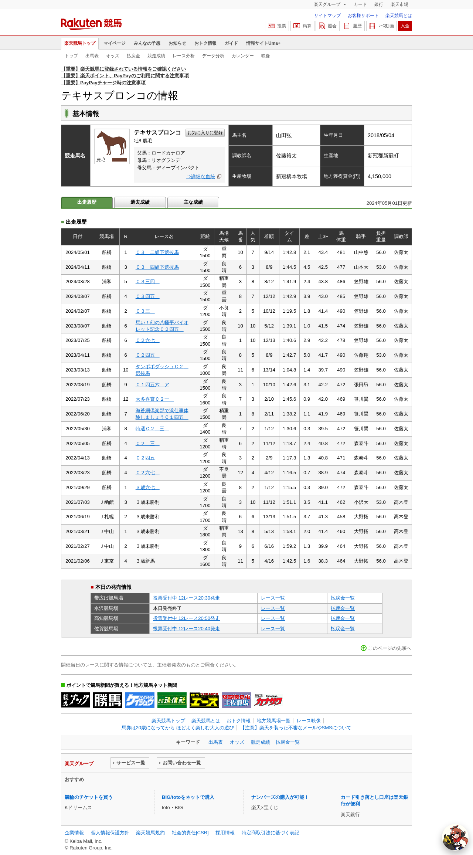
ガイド (231, 43)
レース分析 (184, 55)
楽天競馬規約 (150, 832)
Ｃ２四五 (148, 355)
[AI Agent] (455, 837)
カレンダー (243, 55)
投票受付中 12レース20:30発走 (186, 598)
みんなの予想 (147, 43)
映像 (265, 55)
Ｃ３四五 (148, 296)
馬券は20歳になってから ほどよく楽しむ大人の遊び (178, 727)
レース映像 (309, 720)
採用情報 (225, 832)
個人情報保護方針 (110, 832)
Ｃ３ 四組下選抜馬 (157, 267)
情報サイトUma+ (263, 43)
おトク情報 (205, 43)
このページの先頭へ (389, 648)
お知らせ (177, 43)
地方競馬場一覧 (273, 720)
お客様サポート (363, 15)
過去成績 (140, 202)
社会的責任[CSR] (190, 832)
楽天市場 (399, 4)
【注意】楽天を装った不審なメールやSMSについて (295, 727)
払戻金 (133, 55)
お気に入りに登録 (205, 132)
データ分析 (213, 55)
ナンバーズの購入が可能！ (280, 797)
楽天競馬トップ (79, 43)
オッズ (112, 55)
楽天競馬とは (398, 15)
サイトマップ (327, 15)
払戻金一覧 (343, 598)
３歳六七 (148, 487)
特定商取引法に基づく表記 (270, 832)
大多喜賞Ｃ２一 (155, 399)
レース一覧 (273, 598)
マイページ (114, 43)
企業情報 (74, 832)
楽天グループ (327, 4)
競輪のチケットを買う (89, 797)
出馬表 (92, 55)
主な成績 (193, 202)
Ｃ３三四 (148, 281)
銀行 (378, 4)
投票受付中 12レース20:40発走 (186, 628)
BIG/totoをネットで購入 (188, 797)
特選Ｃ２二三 (152, 428)
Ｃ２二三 (148, 443)
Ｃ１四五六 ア (152, 384)
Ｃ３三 (145, 311)
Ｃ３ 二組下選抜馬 (157, 252)
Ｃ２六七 (148, 340)
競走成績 (156, 55)
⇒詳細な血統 (200, 176)
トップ (71, 55)
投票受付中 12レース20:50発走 (186, 618)
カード (360, 4)
